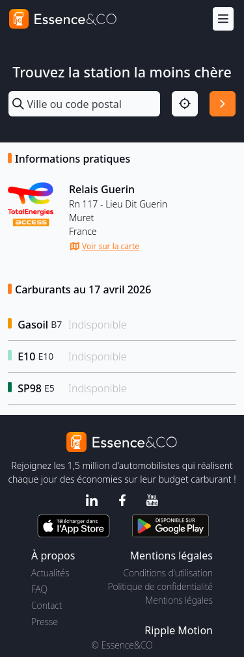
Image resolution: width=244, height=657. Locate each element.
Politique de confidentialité (160, 586)
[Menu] (223, 19)
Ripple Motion (178, 630)
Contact (46, 605)
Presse (44, 621)
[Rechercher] (223, 104)
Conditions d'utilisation (168, 573)
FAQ (39, 589)
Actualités (50, 573)
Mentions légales (179, 600)
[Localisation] (185, 104)
